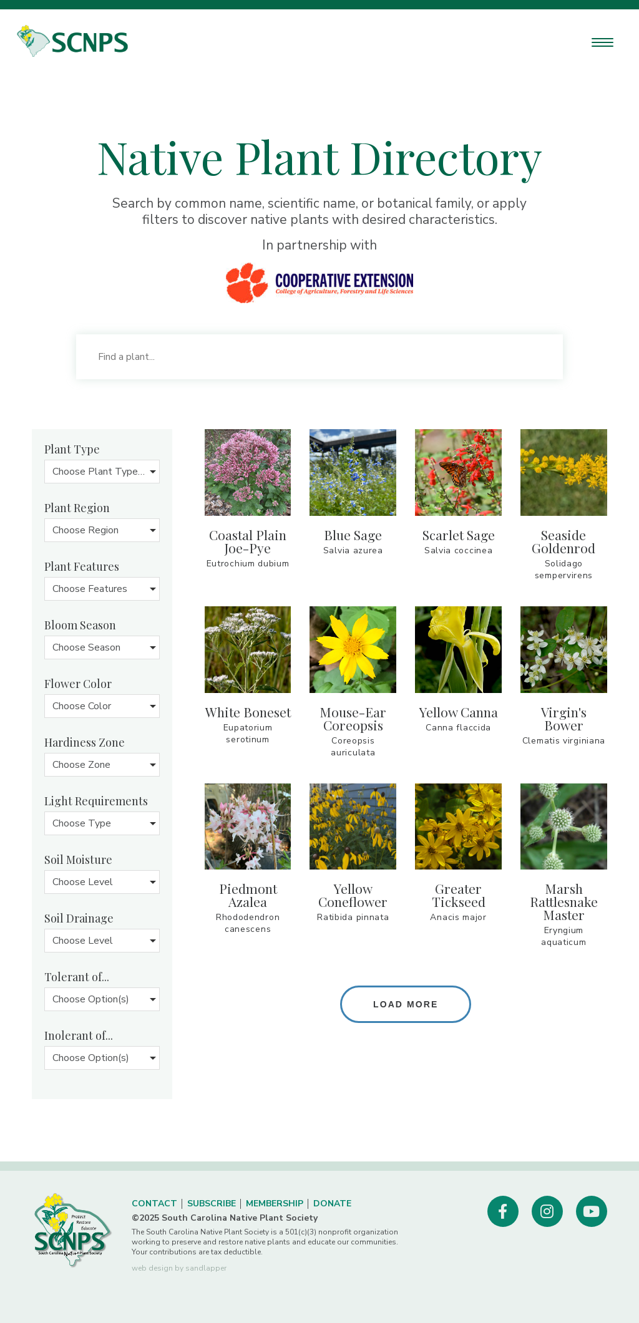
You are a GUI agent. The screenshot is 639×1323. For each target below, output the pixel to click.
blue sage (353, 534)
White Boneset (248, 711)
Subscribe (211, 1203)
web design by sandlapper (179, 1268)
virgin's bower (564, 718)
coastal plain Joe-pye (247, 541)
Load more (405, 1004)
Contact (154, 1203)
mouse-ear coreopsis (353, 718)
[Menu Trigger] (602, 42)
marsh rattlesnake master (564, 901)
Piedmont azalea (248, 895)
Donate (332, 1203)
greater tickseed (458, 895)
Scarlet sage (458, 534)
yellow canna (458, 711)
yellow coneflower (353, 895)
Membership (274, 1203)
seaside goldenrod (563, 541)
